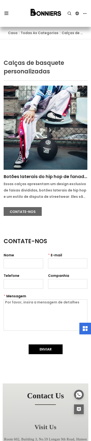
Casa (12, 32)
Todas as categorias (39, 32)
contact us (45, 395)
